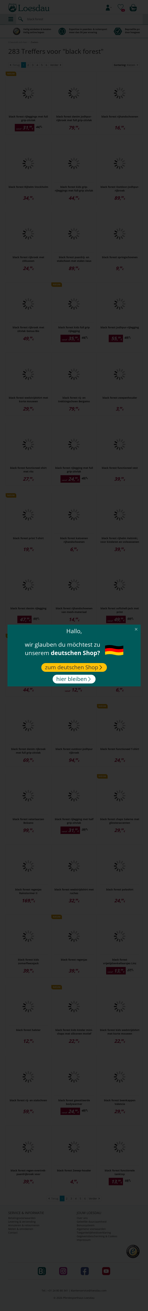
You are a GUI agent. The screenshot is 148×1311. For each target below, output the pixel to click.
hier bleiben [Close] (73, 679)
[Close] (136, 629)
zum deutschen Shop (73, 667)
